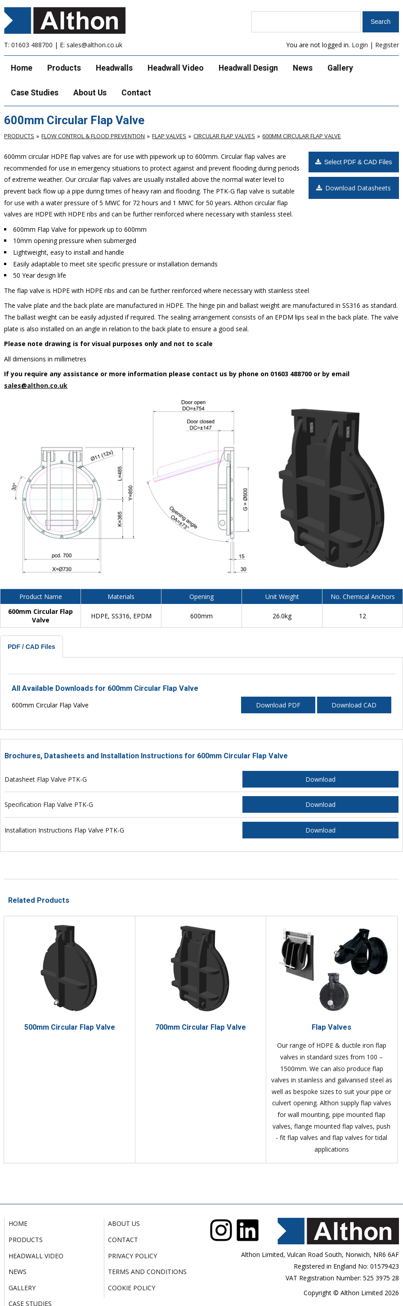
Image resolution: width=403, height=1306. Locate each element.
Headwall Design (248, 67)
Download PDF (278, 705)
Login (360, 45)
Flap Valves (169, 136)
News (303, 67)
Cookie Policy (131, 1287)
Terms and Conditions (147, 1271)
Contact (136, 92)
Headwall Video (176, 67)
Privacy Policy (132, 1256)
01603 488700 (32, 45)
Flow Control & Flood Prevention (93, 136)
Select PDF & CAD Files (353, 162)
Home (21, 67)
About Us (90, 92)
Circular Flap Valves (224, 136)
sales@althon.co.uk (94, 45)
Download (320, 779)
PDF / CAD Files (31, 646)
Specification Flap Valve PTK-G (48, 804)
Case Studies (34, 92)
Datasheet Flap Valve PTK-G (45, 779)
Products (64, 67)
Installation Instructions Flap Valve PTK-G (64, 830)
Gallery (340, 67)
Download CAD (353, 705)
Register (387, 45)
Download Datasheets (353, 188)
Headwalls (114, 67)
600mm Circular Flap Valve (301, 136)
